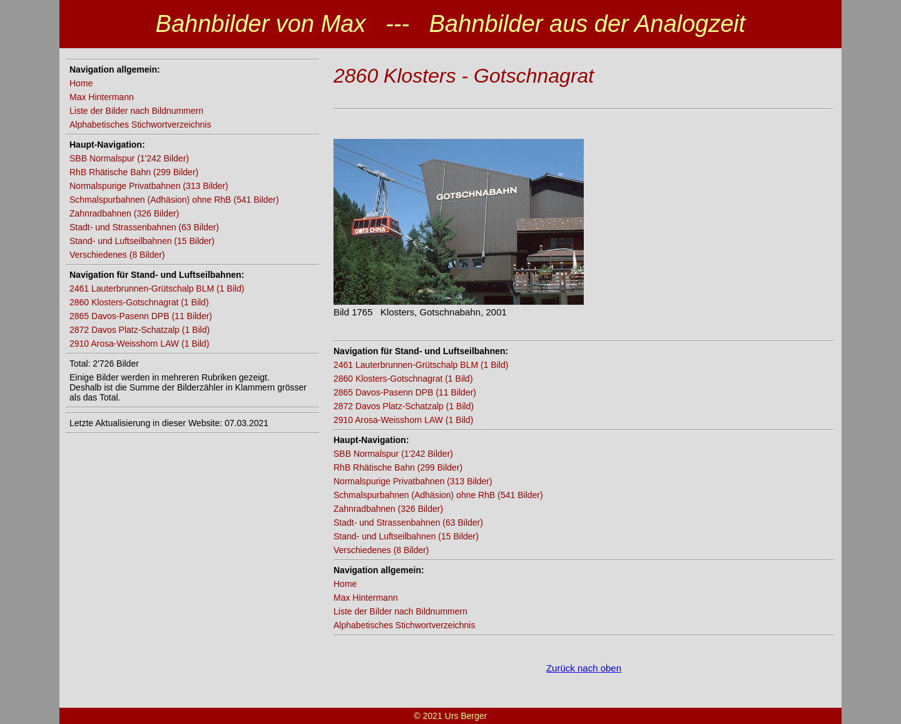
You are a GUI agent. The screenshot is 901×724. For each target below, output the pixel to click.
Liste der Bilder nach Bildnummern (136, 111)
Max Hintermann (101, 97)
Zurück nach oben (583, 668)
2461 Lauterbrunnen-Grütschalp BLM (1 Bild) (156, 288)
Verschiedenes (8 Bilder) (117, 255)
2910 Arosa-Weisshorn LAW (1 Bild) (139, 344)
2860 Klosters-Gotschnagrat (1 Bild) (139, 302)
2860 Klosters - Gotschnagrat (463, 75)
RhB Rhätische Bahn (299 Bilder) (133, 172)
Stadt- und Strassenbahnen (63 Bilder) (144, 227)
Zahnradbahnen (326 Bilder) (124, 213)
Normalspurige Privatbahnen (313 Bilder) (148, 186)
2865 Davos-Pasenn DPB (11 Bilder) (140, 316)
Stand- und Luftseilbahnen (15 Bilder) (142, 241)
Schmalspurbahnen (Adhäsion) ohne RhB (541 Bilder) (174, 200)
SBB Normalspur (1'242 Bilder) (129, 158)
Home (81, 83)
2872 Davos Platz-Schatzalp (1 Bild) (139, 330)
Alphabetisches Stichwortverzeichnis (140, 125)
